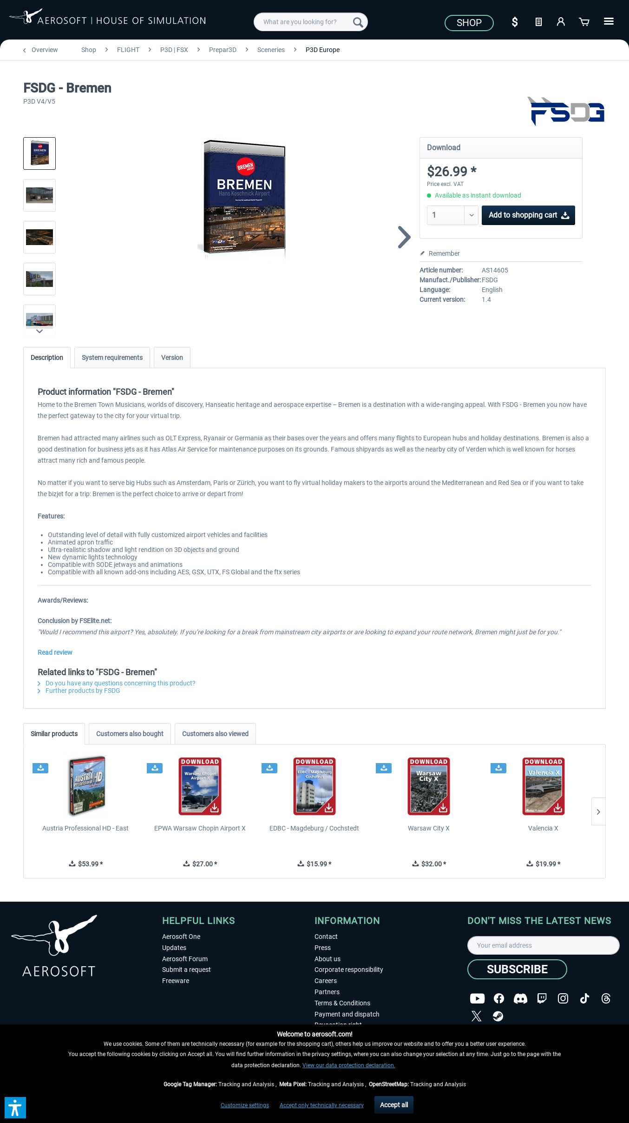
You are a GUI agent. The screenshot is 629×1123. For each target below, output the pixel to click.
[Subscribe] (517, 969)
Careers (325, 980)
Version (172, 357)
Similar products (54, 734)
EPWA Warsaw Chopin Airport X (200, 828)
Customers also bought (130, 734)
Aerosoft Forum (185, 959)
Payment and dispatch (347, 1014)
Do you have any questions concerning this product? (117, 683)
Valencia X (543, 828)
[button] (15, 1107)
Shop (469, 22)
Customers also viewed (215, 734)
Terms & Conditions (342, 1003)
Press (322, 947)
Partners (327, 992)
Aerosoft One (181, 936)
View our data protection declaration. (348, 1065)
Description (47, 357)
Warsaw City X (429, 828)
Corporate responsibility (348, 969)
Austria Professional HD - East (85, 828)
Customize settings (245, 1105)
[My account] (561, 21)
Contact (326, 936)
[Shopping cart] (585, 21)
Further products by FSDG (79, 690)
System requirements (112, 357)
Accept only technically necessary (322, 1105)
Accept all (394, 1105)
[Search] (358, 22)
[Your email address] (543, 945)
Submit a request (186, 969)
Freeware (175, 980)
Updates (174, 947)
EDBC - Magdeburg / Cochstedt (314, 828)
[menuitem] (311, 22)
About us (327, 959)
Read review (55, 652)
